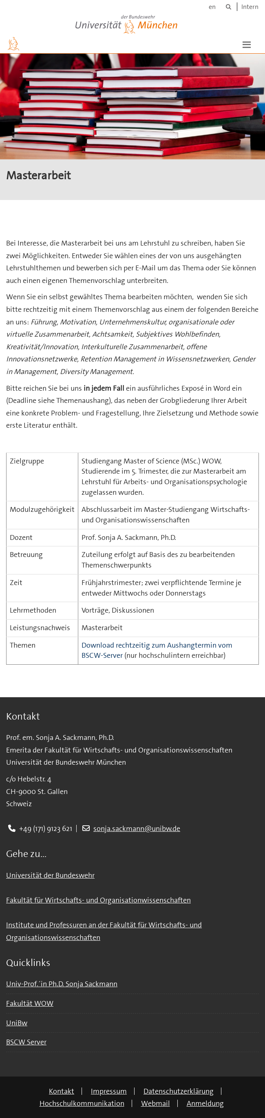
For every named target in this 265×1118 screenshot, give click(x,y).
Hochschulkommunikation (82, 1103)
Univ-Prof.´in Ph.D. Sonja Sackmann (61, 984)
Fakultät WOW (29, 1003)
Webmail (155, 1103)
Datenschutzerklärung (179, 1091)
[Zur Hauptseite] (13, 44)
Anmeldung (205, 1103)
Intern (249, 6)
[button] (246, 44)
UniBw (16, 1023)
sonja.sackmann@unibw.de (136, 828)
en (212, 6)
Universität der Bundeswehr (50, 875)
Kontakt (61, 1091)
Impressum (109, 1091)
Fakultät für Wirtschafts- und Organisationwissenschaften (98, 900)
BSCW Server (26, 1042)
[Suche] (228, 6)
